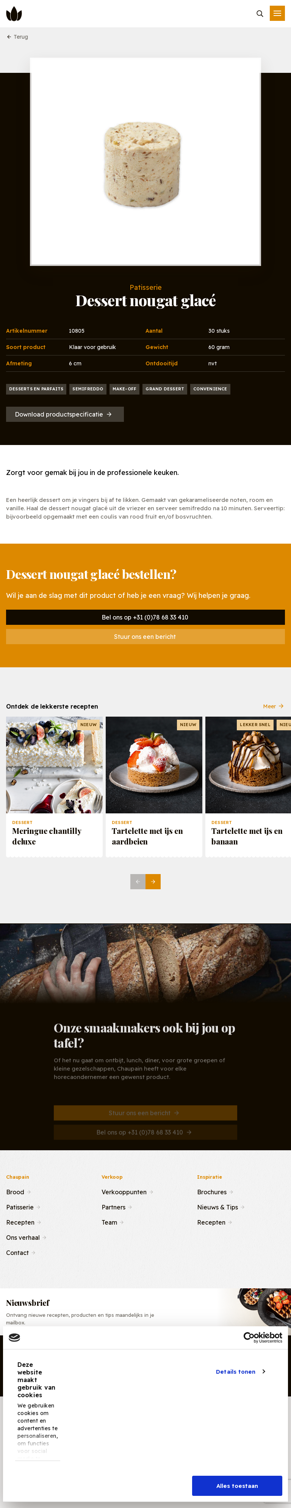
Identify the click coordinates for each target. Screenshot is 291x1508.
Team (109, 1222)
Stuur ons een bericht (145, 636)
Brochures (212, 1191)
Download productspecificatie (64, 414)
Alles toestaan (237, 1485)
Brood (15, 1191)
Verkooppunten (124, 1191)
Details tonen (235, 1371)
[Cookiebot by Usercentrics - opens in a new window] (249, 1337)
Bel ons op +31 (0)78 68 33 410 (145, 617)
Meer (274, 712)
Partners (113, 1206)
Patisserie (20, 1206)
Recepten (20, 1222)
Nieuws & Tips (217, 1206)
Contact (17, 1252)
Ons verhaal (23, 1237)
